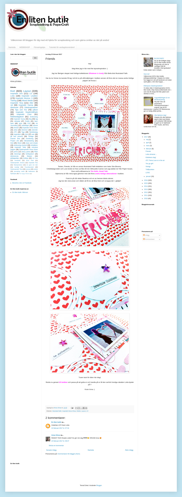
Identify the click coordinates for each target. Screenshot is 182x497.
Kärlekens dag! (151, 157)
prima (16, 152)
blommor (25, 130)
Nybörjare (13, 173)
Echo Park (30, 160)
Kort (12, 91)
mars (148, 146)
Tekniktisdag (33, 132)
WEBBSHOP (24, 47)
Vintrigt (148, 166)
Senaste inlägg (51, 450)
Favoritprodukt (29, 167)
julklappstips (14, 158)
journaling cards (19, 171)
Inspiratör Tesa (16, 103)
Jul (11, 105)
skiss (20, 123)
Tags (23, 132)
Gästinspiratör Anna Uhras (28, 149)
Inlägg (146, 235)
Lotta (12, 96)
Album (19, 143)
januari (148, 176)
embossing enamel (20, 145)
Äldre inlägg (129, 450)
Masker (29, 156)
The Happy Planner (24, 173)
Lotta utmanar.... (151, 154)
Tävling (13, 101)
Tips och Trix (21, 110)
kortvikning (29, 139)
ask (33, 134)
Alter (31, 103)
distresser (14, 107)
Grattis (27, 121)
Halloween (31, 171)
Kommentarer (149, 239)
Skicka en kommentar (56, 445)
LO (87, 411)
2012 (146, 192)
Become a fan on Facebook (21, 183)
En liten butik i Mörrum (20, 192)
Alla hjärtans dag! (160, 115)
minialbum (34, 145)
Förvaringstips (39, 47)
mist (26, 134)
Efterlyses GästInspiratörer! (153, 86)
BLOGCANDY (159, 58)
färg (30, 119)
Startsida (11, 47)
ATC (15, 132)
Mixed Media (27, 101)
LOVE (148, 173)
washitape (25, 125)
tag (36, 119)
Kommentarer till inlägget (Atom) (69, 454)
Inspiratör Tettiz (20, 147)
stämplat (17, 121)
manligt (16, 167)
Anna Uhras (55, 435)
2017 (146, 137)
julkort (35, 110)
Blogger (99, 485)
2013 (146, 189)
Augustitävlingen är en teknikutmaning (162, 98)
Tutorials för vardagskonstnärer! (62, 47)
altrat (15, 130)
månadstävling (29, 141)
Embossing (34, 117)
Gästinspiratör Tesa (16, 169)
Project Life (14, 141)
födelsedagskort (17, 117)
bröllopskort (30, 154)
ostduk (36, 169)
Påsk (36, 152)
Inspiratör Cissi (24, 114)
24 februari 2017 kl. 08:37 (60, 441)
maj (147, 139)
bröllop (25, 158)
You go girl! (149, 163)
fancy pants (26, 152)
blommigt (17, 154)
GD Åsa (35, 158)
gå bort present (16, 136)
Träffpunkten (150, 169)
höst (11, 143)
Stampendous (18, 165)
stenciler (35, 130)
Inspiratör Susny (19, 119)
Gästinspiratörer (31, 107)
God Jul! (147, 74)
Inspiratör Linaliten (30, 96)
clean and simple (32, 143)
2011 (146, 195)
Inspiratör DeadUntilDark (27, 112)
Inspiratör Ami (16, 93)
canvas (28, 169)
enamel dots (15, 139)
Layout (83, 411)
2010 (146, 198)
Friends (148, 151)
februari (149, 149)
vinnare (16, 128)
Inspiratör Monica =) (23, 98)
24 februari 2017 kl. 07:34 (60, 428)
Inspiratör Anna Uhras (69, 411)
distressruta (14, 156)
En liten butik (56, 422)
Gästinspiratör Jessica (17, 162)
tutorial (35, 125)
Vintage (31, 136)
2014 (146, 186)
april (147, 143)
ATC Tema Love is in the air (155, 160)
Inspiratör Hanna (26, 105)
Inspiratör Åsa (33, 162)
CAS (29, 123)
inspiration (17, 134)
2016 (146, 180)
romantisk (17, 160)
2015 (146, 183)
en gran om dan (32, 165)
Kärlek (79, 411)
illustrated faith (57, 411)
